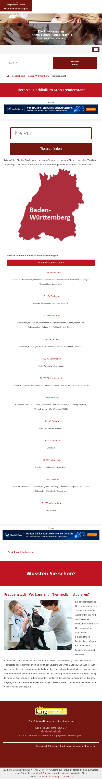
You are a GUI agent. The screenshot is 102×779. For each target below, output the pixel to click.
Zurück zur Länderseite (21, 552)
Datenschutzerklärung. (48, 776)
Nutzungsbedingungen (72, 746)
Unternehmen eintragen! (51, 262)
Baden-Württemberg (38, 76)
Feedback (41, 746)
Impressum (90, 746)
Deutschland (16, 76)
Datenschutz (53, 746)
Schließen (68, 776)
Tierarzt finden (75, 63)
